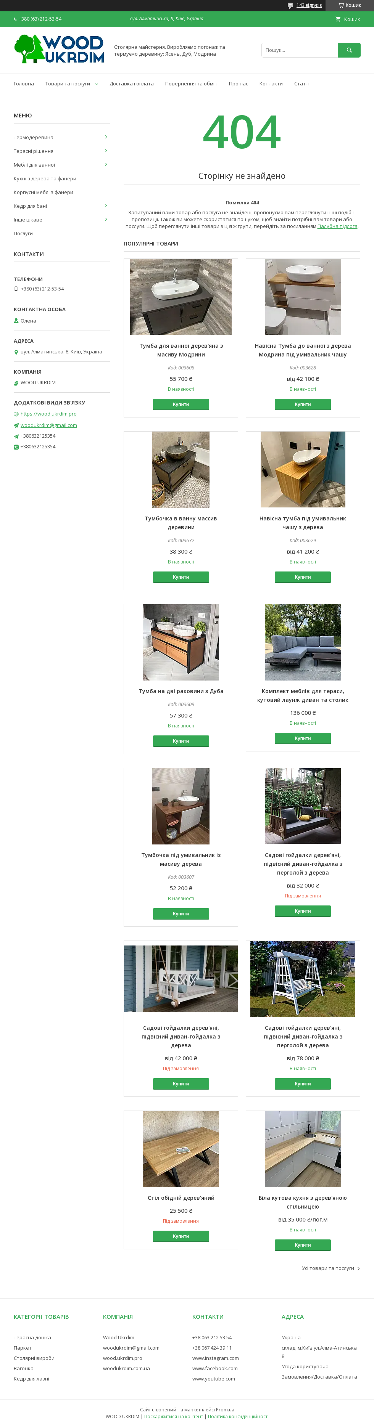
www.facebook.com (215, 1368)
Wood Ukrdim (118, 1337)
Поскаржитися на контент (173, 1416)
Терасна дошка (32, 1337)
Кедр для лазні (31, 1378)
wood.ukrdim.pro (122, 1358)
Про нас (238, 83)
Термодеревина (33, 137)
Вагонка (24, 1368)
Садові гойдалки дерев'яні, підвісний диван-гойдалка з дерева (181, 1036)
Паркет (23, 1347)
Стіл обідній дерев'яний (181, 1197)
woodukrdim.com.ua (126, 1368)
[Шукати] (349, 50)
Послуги (23, 233)
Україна (291, 1337)
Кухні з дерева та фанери (45, 178)
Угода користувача (305, 1366)
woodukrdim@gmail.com (49, 425)
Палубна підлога (338, 226)
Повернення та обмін (191, 83)
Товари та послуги (67, 83)
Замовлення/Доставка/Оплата (319, 1376)
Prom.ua (225, 1409)
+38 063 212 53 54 (212, 1337)
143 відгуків (309, 5)
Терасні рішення (33, 151)
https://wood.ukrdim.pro (49, 414)
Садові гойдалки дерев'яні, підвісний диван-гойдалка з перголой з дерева (303, 863)
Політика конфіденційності (238, 1416)
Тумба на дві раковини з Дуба (181, 691)
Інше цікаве (28, 219)
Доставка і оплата (132, 83)
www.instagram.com (215, 1358)
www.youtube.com (213, 1378)
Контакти (271, 83)
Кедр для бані (30, 205)
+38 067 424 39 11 (212, 1347)
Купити (181, 404)
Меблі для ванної (34, 164)
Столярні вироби (34, 1358)
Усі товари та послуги (328, 1268)
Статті (302, 83)
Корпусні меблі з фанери (43, 192)
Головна (24, 83)
